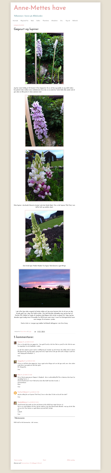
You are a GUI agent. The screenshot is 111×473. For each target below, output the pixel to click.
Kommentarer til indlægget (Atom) (31, 463)
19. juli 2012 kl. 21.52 (33, 402)
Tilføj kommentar (19, 418)
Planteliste (46, 20)
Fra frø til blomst (23, 392)
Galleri (38, 20)
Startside (15, 20)
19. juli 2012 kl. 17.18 (33, 392)
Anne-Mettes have (40, 8)
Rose (19, 374)
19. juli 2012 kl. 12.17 (28, 342)
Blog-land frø (24, 20)
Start (44, 460)
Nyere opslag (18, 460)
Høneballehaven (22, 402)
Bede (32, 20)
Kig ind (68, 20)
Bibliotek (75, 20)
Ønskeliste (55, 20)
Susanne (20, 342)
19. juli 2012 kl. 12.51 (29, 361)
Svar (19, 355)
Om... (61, 20)
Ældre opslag (71, 460)
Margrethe (21, 361)
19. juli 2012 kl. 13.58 (26, 374)
